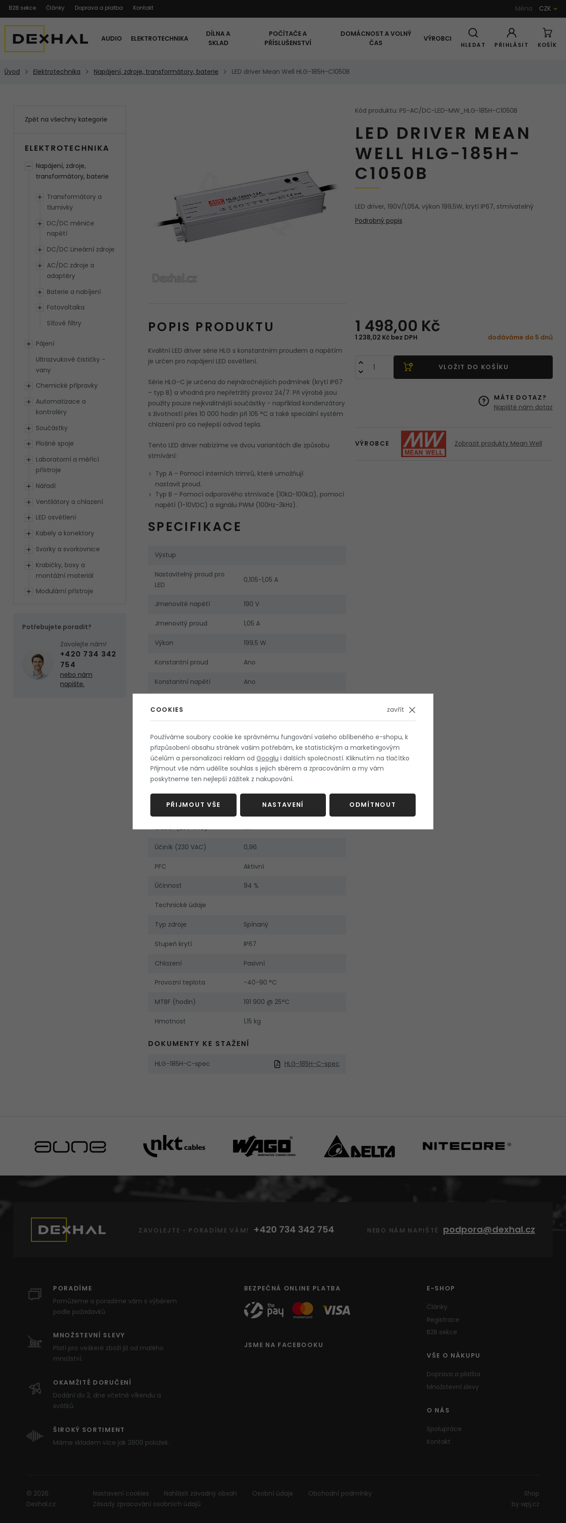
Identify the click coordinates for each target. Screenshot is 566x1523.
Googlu (267, 758)
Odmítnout (372, 804)
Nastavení (283, 804)
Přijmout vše (193, 804)
